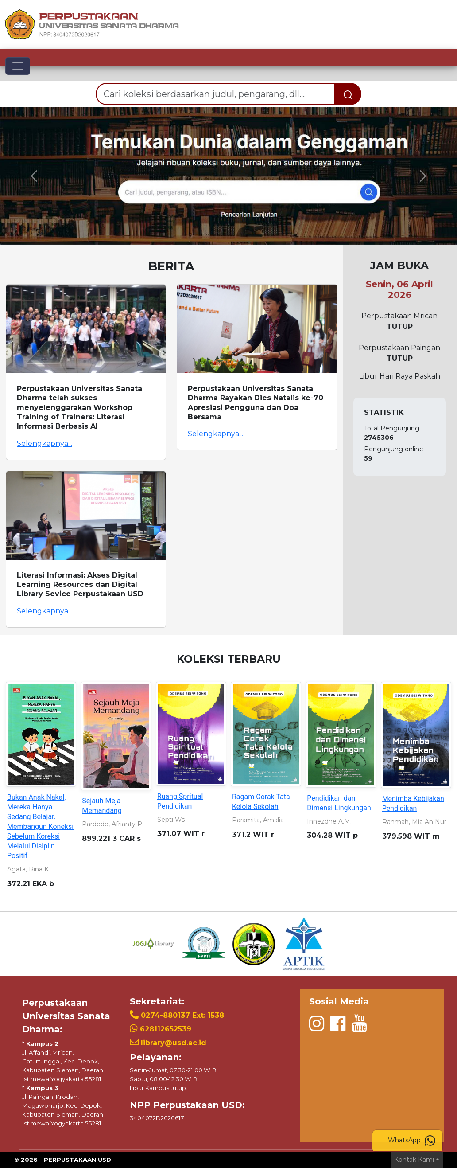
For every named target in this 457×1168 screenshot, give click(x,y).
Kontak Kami (414, 1160)
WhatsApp (411, 1140)
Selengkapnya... (44, 443)
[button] (34, 176)
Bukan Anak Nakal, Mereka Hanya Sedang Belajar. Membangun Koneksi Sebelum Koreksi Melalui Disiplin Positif (40, 826)
